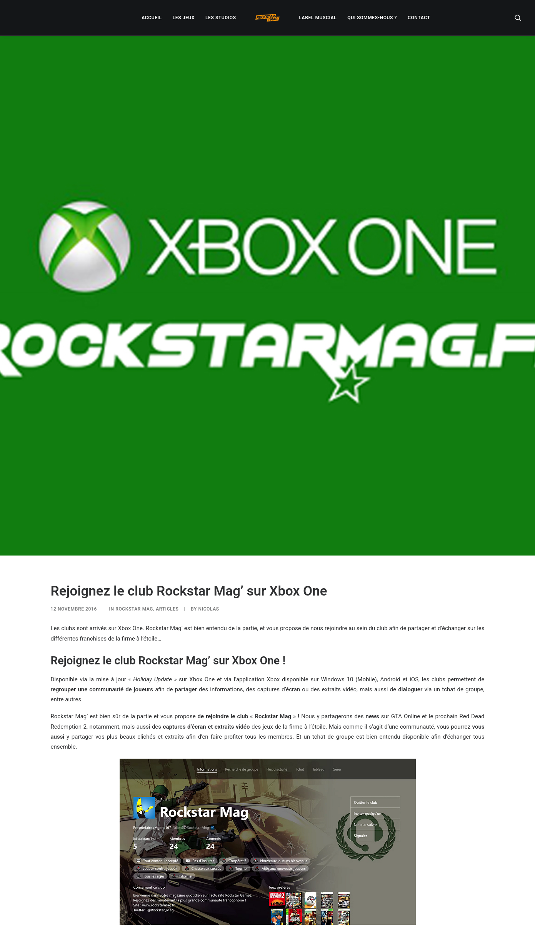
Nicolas (208, 501)
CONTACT (419, 17)
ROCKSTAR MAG (134, 501)
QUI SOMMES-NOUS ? (372, 17)
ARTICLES (167, 501)
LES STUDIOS (220, 17)
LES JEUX (184, 17)
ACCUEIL (152, 17)
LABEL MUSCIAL (318, 17)
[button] (518, 17)
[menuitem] (151, 17)
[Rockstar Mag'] (267, 18)
